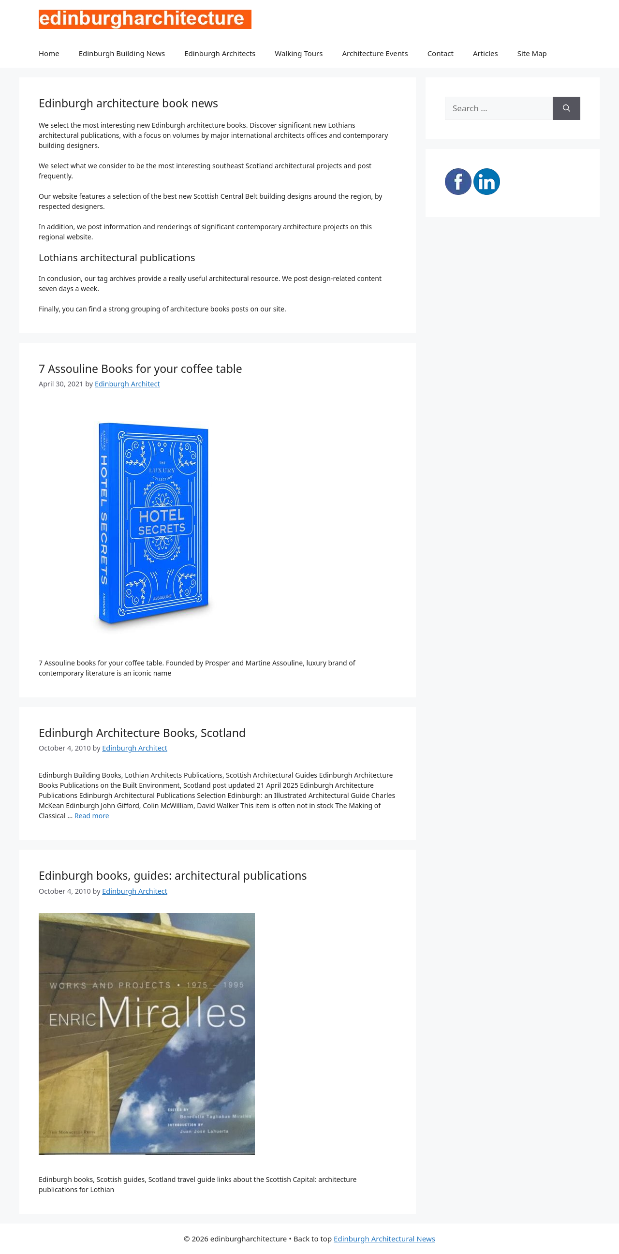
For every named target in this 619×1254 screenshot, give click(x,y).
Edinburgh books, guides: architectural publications (173, 875)
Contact (440, 53)
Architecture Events (375, 53)
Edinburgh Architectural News (384, 1238)
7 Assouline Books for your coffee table (140, 368)
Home (49, 53)
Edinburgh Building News (122, 53)
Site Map (532, 53)
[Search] (566, 108)
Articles (485, 53)
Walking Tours (299, 53)
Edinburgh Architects (219, 53)
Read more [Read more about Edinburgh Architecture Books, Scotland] (91, 815)
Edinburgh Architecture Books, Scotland (142, 732)
